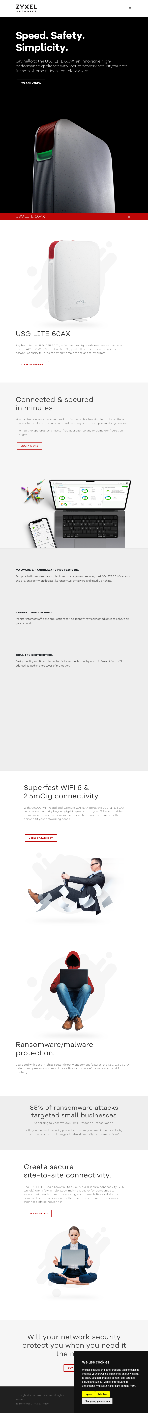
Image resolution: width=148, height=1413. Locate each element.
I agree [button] (88, 1394)
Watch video (31, 83)
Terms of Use (23, 1404)
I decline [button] (102, 1394)
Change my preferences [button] (97, 1401)
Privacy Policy (41, 1404)
